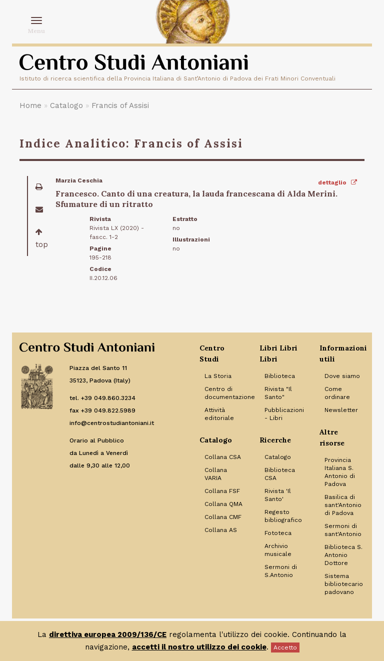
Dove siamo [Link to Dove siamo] (342, 376)
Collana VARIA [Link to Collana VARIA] (215, 474)
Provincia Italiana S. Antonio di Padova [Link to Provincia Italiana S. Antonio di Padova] (339, 472)
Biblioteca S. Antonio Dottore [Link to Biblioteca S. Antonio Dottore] (343, 555)
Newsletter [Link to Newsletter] (341, 410)
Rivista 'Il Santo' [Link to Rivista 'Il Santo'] (277, 495)
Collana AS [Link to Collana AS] (220, 530)
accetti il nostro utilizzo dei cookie (199, 647)
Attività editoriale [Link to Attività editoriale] (219, 414)
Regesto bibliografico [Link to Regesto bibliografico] (283, 516)
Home (31, 105)
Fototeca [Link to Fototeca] (278, 533)
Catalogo (66, 105)
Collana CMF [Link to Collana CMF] (223, 517)
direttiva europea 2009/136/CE (107, 634)
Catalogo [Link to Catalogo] (277, 457)
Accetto (285, 647)
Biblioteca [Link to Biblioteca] (279, 376)
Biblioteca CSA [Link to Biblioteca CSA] (279, 474)
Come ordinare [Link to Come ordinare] (337, 393)
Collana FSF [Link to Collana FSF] (222, 491)
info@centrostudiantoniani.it (112, 423)
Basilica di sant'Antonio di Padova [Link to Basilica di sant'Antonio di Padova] (343, 505)
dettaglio (337, 182)
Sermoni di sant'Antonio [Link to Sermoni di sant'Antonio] (343, 530)
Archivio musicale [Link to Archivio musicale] (278, 550)
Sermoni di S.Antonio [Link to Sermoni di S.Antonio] (280, 571)
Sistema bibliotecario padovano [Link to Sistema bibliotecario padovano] (343, 584)
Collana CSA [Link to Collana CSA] (222, 457)
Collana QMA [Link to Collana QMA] (223, 504)
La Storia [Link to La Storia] (218, 376)
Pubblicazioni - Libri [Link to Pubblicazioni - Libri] (284, 414)
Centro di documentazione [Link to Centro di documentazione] (224, 393)
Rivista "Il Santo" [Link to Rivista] (278, 393)
